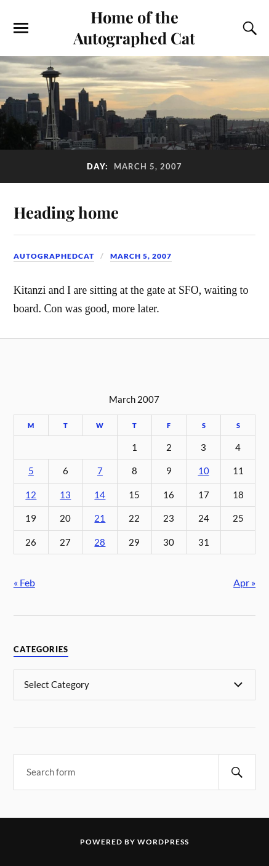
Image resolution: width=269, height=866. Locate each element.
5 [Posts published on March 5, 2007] (31, 471)
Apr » (244, 582)
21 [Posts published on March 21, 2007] (99, 518)
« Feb (24, 582)
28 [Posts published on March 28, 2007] (99, 542)
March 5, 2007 (141, 256)
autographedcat (54, 256)
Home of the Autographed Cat (134, 27)
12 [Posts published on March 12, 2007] (30, 495)
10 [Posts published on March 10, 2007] (203, 471)
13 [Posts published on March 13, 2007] (65, 495)
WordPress (163, 841)
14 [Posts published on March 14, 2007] (99, 495)
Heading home (66, 211)
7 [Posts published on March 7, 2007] (100, 471)
